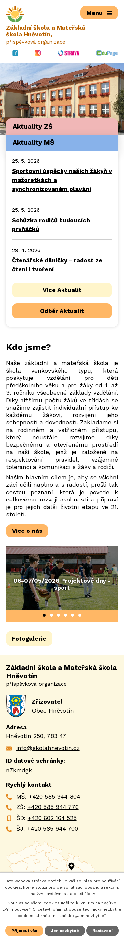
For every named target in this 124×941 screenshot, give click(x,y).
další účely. (85, 893)
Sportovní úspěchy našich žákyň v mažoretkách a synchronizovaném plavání (62, 179)
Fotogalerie (29, 638)
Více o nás (27, 530)
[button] (44, 615)
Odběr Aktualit (62, 310)
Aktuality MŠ (33, 142)
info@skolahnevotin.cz (48, 747)
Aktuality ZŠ (33, 126)
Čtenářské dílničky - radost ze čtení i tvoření (57, 265)
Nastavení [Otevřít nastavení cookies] (102, 930)
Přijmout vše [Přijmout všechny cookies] (24, 930)
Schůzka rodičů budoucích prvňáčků (51, 224)
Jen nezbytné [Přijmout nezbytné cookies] (65, 930)
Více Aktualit (62, 290)
